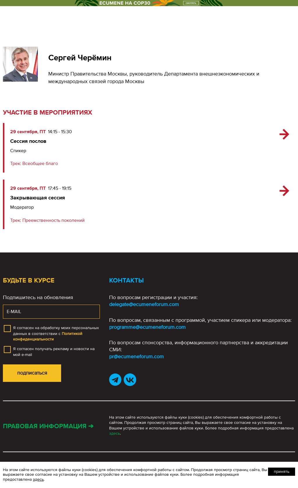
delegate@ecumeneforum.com (144, 304)
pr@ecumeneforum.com (136, 356)
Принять (281, 471)
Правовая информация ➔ (48, 426)
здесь (114, 433)
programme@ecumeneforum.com (147, 327)
